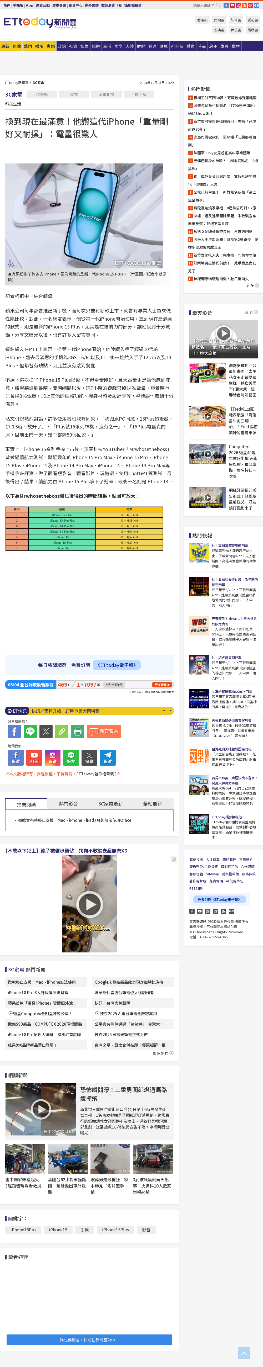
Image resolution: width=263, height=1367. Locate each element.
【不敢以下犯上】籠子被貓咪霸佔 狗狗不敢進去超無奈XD (65, 850)
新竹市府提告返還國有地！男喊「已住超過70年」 (222, 125)
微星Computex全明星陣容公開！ (43, 1013)
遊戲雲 (253, 29)
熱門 (28, 46)
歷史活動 (43, 5)
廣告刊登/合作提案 (203, 866)
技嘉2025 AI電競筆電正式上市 (121, 1034)
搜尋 (218, 5)
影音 (146, 1229)
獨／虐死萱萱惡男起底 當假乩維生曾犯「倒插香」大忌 (222, 180)
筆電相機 (106, 94)
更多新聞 (160, 684)
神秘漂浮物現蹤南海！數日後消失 (221, 278)
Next (163, 710)
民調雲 (219, 19)
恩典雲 (219, 29)
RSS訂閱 (196, 888)
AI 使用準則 (234, 880)
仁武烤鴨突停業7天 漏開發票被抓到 (66, 711)
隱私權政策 (230, 873)
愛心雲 (253, 19)
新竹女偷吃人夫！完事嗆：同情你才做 (225, 255)
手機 (84, 1229)
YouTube (232, 5)
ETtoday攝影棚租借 (227, 816)
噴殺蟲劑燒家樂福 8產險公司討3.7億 (225, 207)
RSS (244, 5)
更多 (252, 285)
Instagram (207, 911)
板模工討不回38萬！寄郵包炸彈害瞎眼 (225, 97)
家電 (74, 94)
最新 (5, 46)
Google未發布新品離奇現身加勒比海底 (129, 982)
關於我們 (229, 859)
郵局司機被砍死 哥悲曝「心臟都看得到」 (222, 140)
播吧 (39, 46)
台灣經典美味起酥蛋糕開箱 (231, 748)
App (29, 5)
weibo (250, 5)
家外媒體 (92, 5)
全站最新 (152, 803)
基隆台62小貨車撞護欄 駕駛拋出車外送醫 (67, 1185)
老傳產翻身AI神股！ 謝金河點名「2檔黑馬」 (223, 164)
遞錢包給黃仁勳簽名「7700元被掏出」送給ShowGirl (222, 109)
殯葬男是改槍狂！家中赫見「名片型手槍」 (109, 1185)
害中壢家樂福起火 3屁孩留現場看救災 (24, 1182)
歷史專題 (59, 5)
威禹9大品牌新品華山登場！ (33, 1045)
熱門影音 (68, 803)
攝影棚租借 (132, 5)
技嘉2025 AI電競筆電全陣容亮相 (128, 1013)
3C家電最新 (110, 803)
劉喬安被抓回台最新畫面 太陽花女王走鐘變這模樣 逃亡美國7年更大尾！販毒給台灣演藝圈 (242, 380)
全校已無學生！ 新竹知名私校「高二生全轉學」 (222, 196)
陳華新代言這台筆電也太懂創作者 (124, 992)
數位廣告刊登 (111, 5)
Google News (256, 5)
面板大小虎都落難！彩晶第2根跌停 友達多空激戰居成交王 (223, 243)
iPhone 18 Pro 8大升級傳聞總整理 (38, 992)
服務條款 (249, 873)
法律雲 (236, 19)
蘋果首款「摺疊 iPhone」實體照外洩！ (42, 1003)
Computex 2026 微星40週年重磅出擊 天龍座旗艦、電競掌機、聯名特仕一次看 (243, 461)
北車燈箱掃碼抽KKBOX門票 (232, 691)
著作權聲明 (197, 880)
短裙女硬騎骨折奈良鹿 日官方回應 (223, 231)
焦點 (17, 46)
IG (238, 5)
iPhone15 (58, 1229)
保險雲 (236, 29)
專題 (51, 46)
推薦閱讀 (26, 804)
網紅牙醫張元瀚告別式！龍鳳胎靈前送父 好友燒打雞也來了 (242, 499)
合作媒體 (248, 866)
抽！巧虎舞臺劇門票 (226, 657)
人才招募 (213, 859)
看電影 (202, 19)
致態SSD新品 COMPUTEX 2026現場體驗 (45, 1024)
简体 (6, 5)
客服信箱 (196, 873)
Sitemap (212, 873)
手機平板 (139, 94)
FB (226, 5)
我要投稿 (196, 859)
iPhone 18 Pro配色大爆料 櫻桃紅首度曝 (44, 1034)
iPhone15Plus (115, 1229)
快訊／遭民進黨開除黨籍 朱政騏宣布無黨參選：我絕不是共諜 (222, 219)
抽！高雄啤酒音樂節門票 (230, 545)
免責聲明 (216, 880)
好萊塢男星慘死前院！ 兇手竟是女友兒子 (222, 266)
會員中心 (75, 5)
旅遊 (96, 46)
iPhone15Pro (23, 1229)
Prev (170, 710)
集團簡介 (246, 859)
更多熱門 (163, 1053)
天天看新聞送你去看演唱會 (231, 720)
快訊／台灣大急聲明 (112, 1003)
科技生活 (13, 103)
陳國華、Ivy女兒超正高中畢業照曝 (222, 152)
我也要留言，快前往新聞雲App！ (89, 1339)
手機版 (18, 5)
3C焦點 (42, 94)
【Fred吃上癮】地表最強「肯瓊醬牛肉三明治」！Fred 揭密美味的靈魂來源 (243, 420)
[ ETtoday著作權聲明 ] (96, 773)
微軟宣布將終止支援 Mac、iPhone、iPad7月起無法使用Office (74, 820)
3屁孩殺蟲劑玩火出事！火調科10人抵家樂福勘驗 (152, 1185)
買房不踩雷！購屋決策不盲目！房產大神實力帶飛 (235, 780)
